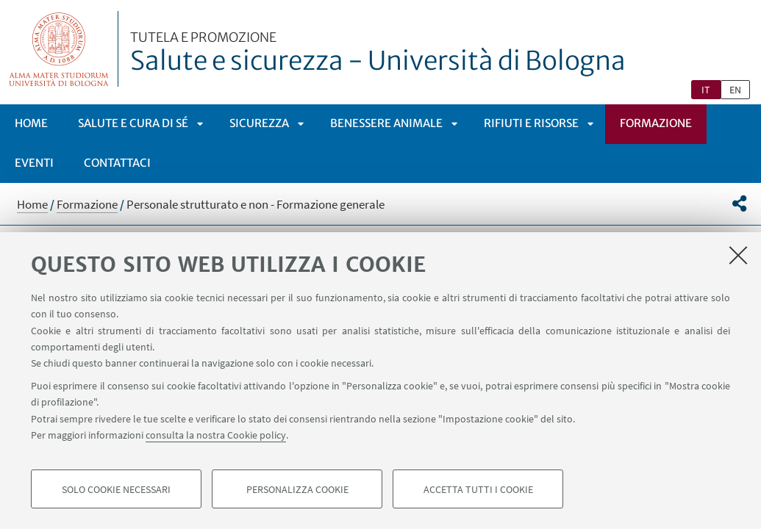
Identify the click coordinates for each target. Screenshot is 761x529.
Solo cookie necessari (116, 489)
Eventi (34, 163)
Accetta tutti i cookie (478, 489)
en (735, 89)
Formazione (656, 123)
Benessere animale (386, 123)
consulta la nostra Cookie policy (216, 435)
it (705, 89)
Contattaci (117, 163)
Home (31, 123)
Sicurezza (259, 123)
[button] (739, 203)
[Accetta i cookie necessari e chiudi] (738, 255)
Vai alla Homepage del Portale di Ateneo (59, 49)
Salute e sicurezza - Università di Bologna (378, 53)
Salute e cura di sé (133, 123)
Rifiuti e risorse (531, 123)
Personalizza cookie (297, 489)
